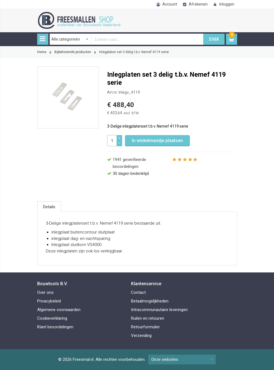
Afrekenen (198, 4)
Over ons (45, 292)
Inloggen (226, 4)
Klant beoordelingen (55, 326)
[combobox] (126, 39)
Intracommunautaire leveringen (159, 309)
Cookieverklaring (52, 318)
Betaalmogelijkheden (150, 301)
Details (49, 206)
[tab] (49, 206)
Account (169, 4)
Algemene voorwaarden (59, 309)
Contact (138, 292)
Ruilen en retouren (147, 318)
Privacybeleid (49, 301)
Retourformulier (145, 326)
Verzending (141, 335)
